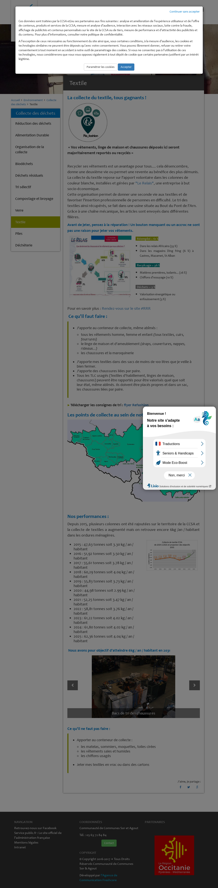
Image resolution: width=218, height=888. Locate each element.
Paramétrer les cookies (101, 67)
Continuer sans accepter (185, 11)
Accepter (126, 67)
